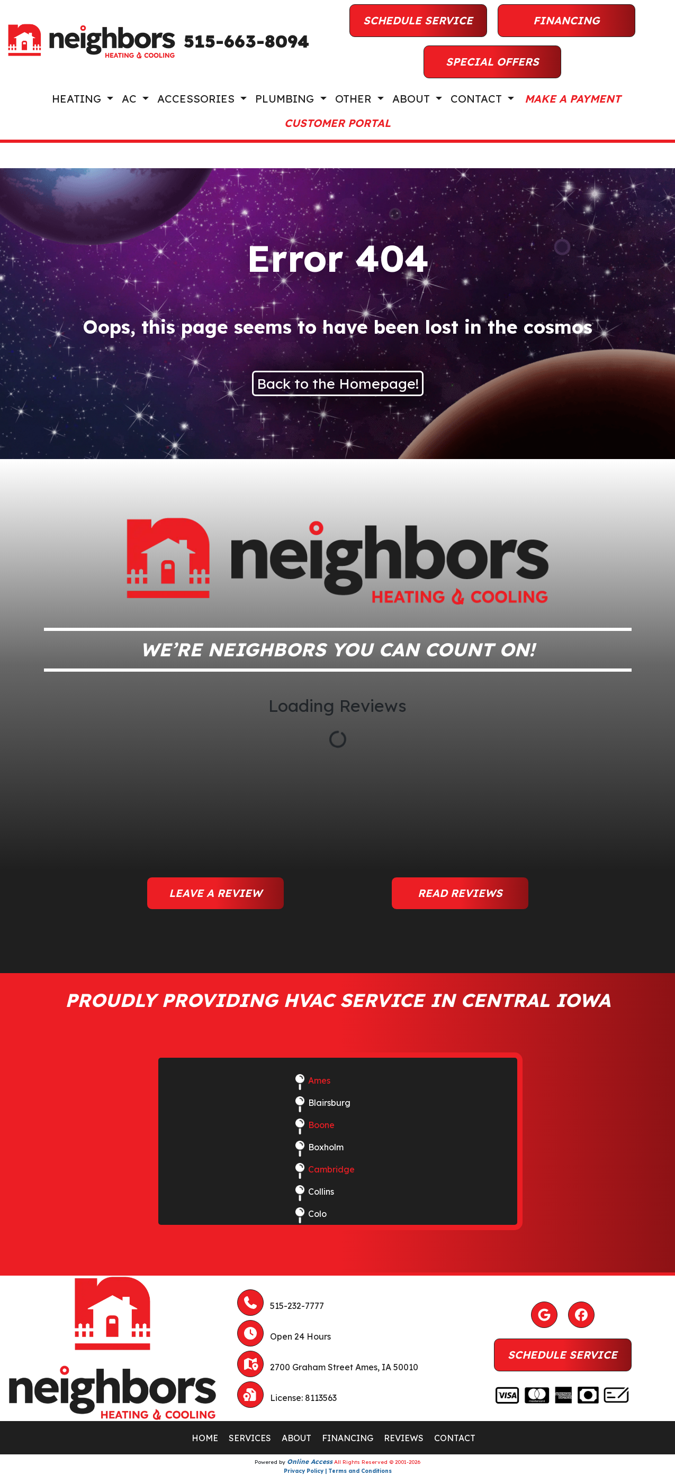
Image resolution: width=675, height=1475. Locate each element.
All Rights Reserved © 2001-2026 (377, 1462)
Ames (319, 1080)
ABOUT (296, 1438)
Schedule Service (418, 20)
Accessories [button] (197, 98)
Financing (566, 20)
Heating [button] (78, 98)
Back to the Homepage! (338, 383)
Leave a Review (215, 893)
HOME (205, 1438)
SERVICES (250, 1438)
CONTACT (454, 1438)
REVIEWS (404, 1438)
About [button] (412, 98)
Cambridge (331, 1169)
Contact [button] (478, 98)
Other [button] (355, 98)
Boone (321, 1125)
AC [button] (131, 98)
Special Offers (492, 61)
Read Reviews (460, 893)
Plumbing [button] (286, 98)
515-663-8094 (246, 41)
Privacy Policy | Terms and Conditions (338, 1471)
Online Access (309, 1461)
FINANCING (347, 1438)
